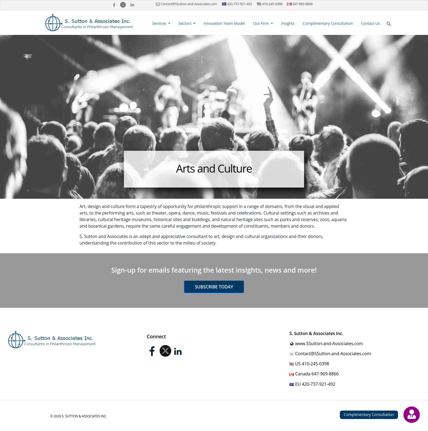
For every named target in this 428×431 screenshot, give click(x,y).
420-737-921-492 (237, 4)
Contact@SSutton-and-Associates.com (185, 4)
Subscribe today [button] (214, 287)
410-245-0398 (270, 4)
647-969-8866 (300, 4)
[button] (161, 23)
